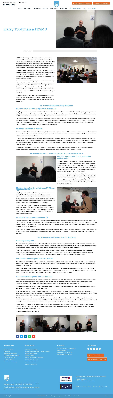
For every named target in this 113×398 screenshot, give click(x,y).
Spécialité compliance (30, 355)
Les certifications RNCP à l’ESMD (11, 355)
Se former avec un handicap (10, 362)
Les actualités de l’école (9, 357)
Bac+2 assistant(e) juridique (31, 349)
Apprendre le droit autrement (10, 353)
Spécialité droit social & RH (31, 364)
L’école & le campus (8, 349)
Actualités (45, 8)
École (20, 9)
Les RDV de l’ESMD (8, 359)
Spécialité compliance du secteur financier (34, 357)
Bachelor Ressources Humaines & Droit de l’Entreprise (37, 351)
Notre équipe (7, 351)
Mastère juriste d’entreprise (31, 353)
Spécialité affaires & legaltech (31, 359)
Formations (28, 9)
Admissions (63, 8)
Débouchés (37, 8)
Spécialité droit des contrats (31, 362)
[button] (17, 336)
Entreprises (54, 9)
